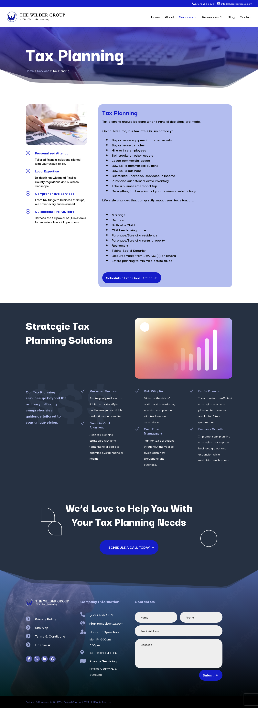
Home (155, 17)
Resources (210, 17)
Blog (231, 17)
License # (43, 644)
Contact (246, 17)
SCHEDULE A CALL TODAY (129, 547)
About (169, 17)
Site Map (41, 627)
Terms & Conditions (50, 636)
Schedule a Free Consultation (129, 277)
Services (186, 17)
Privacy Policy (45, 618)
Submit (208, 675)
